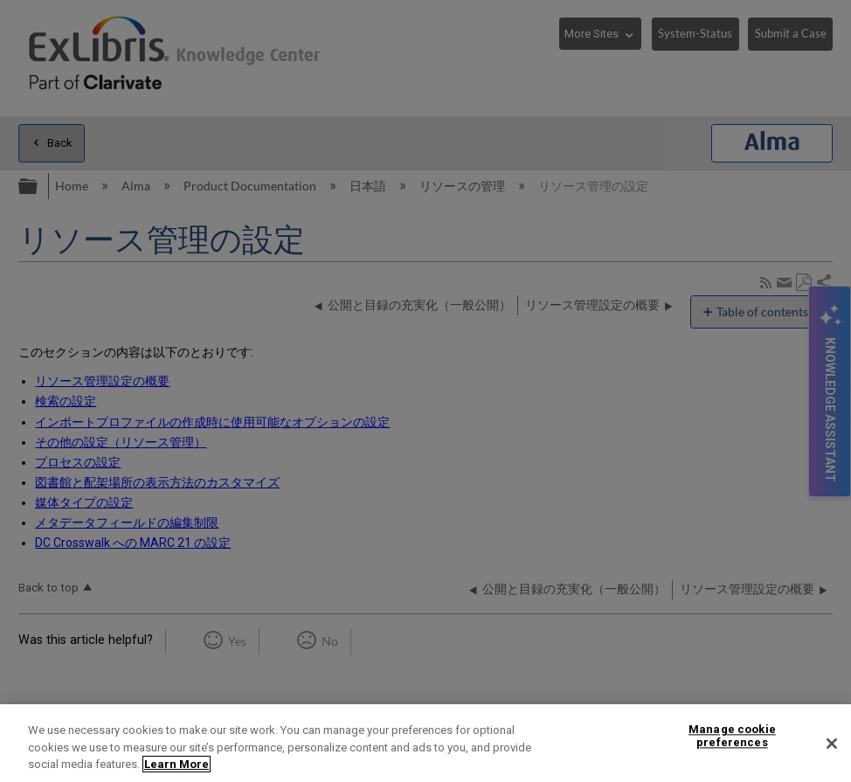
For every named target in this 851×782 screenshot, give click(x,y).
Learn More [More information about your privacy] (176, 764)
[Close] (832, 743)
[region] (425, 743)
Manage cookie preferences (732, 736)
